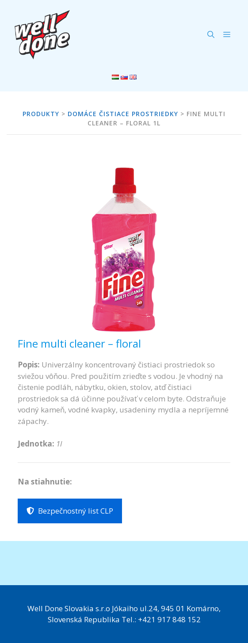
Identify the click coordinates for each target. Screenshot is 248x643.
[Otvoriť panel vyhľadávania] (211, 34)
